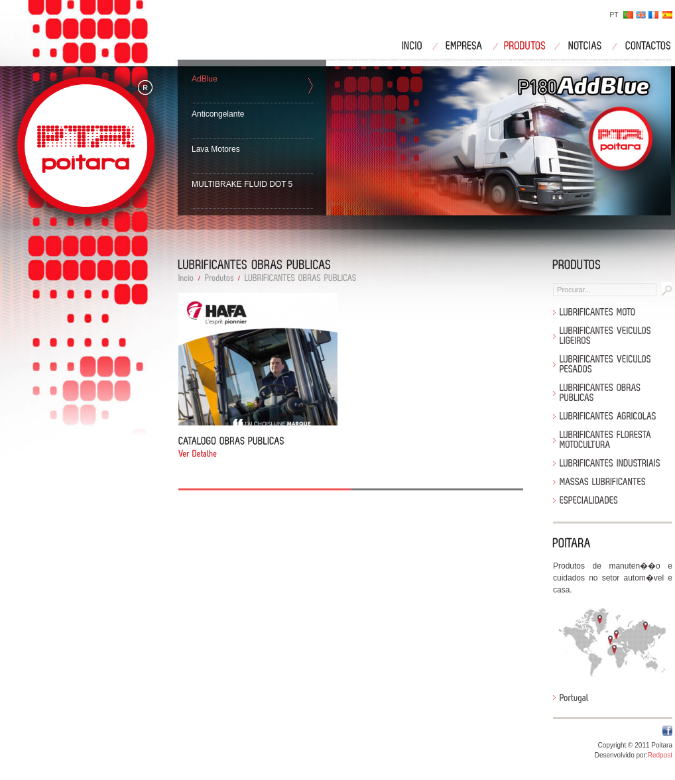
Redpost (660, 755)
